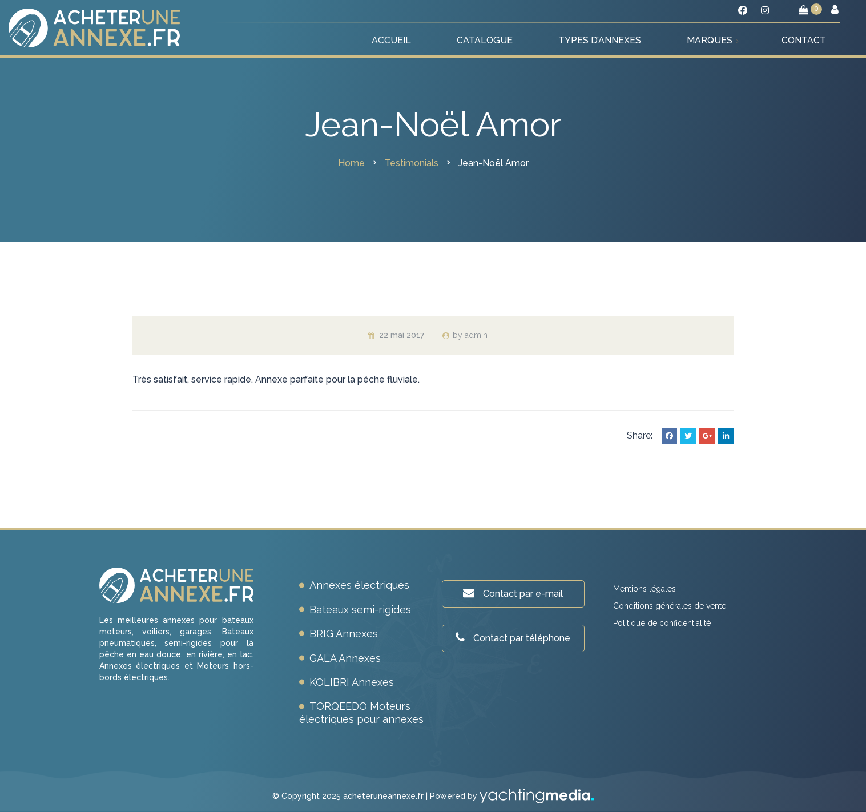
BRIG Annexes (343, 634)
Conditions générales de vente (669, 605)
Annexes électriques (359, 585)
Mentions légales (644, 588)
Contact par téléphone (513, 638)
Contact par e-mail (513, 593)
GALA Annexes (345, 658)
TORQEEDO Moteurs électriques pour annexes (361, 712)
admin (476, 335)
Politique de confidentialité (662, 623)
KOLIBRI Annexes (351, 682)
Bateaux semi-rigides (360, 610)
